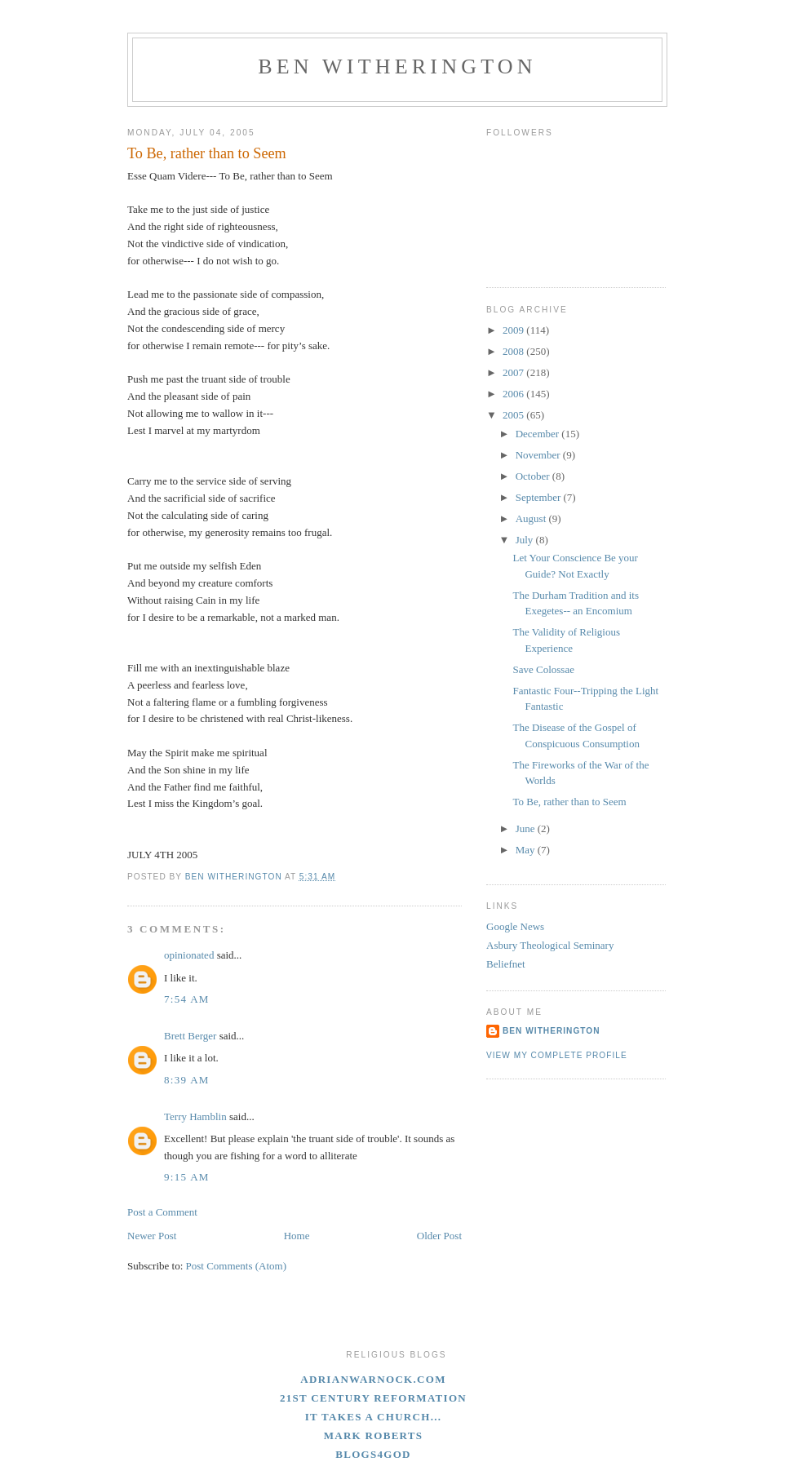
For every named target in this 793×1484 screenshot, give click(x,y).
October (534, 476)
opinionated (189, 955)
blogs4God (373, 1454)
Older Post (439, 1235)
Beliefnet (505, 964)
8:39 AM (187, 1080)
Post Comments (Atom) (236, 1266)
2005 (514, 415)
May (527, 850)
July (526, 540)
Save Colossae (543, 669)
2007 (514, 372)
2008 (514, 351)
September (540, 497)
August (532, 518)
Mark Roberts (373, 1435)
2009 (514, 330)
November (539, 455)
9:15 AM (187, 1177)
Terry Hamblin (195, 1116)
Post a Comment (162, 1212)
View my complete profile (556, 1055)
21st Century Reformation (373, 1398)
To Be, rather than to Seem (569, 801)
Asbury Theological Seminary (550, 945)
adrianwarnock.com (372, 1379)
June (527, 828)
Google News (515, 926)
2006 (514, 394)
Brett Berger (190, 1036)
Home (297, 1235)
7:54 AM (187, 999)
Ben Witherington (397, 66)
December (539, 433)
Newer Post (151, 1235)
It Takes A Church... (373, 1417)
